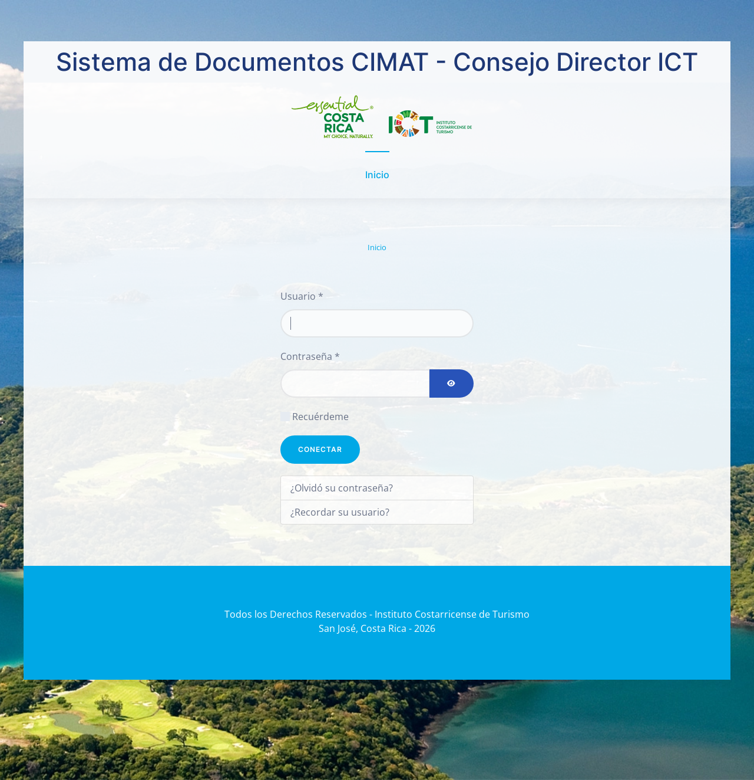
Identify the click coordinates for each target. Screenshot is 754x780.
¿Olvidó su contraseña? (341, 487)
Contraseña (310, 356)
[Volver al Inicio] (377, 116)
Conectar (320, 449)
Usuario (301, 296)
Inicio (377, 175)
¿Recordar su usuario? (339, 512)
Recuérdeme (320, 416)
